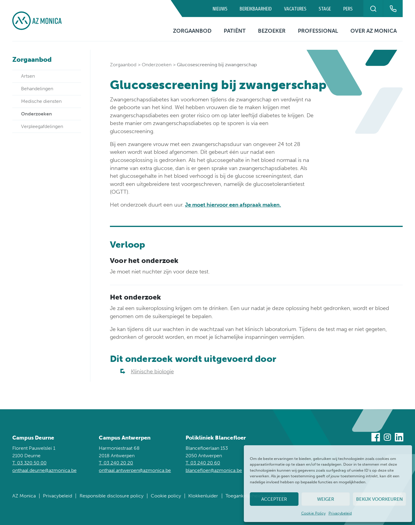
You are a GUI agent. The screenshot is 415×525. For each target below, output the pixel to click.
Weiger (325, 499)
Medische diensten (41, 101)
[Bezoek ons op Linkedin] (399, 438)
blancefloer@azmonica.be (214, 470)
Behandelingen (37, 88)
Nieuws (220, 9)
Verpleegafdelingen (42, 126)
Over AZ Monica (373, 31)
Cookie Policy (313, 513)
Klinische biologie (152, 371)
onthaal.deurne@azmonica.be (44, 470)
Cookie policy (166, 496)
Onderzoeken (156, 64)
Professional (318, 31)
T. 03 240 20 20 (116, 463)
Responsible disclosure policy (112, 496)
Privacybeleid (340, 513)
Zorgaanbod (192, 31)
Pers (348, 9)
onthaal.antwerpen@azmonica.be (135, 470)
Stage (325, 9)
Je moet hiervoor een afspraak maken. (233, 204)
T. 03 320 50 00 (29, 463)
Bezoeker (272, 31)
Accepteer (274, 499)
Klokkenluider (203, 496)
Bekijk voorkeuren (379, 499)
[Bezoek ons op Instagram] (387, 438)
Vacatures (295, 9)
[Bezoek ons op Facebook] (375, 438)
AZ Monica (24, 496)
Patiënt (235, 31)
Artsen (28, 76)
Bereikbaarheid (256, 9)
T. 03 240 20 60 (203, 463)
